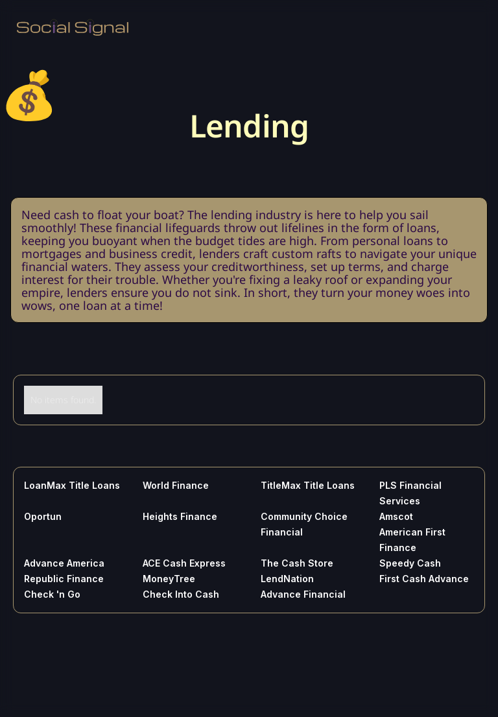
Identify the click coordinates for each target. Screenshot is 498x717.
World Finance (176, 485)
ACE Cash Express (184, 563)
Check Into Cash (181, 594)
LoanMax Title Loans (72, 485)
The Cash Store (297, 563)
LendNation (287, 578)
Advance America (64, 563)
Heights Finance (180, 516)
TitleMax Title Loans (308, 485)
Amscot (396, 516)
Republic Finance (64, 578)
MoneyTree (169, 578)
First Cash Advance (424, 578)
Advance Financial (303, 594)
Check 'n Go (52, 594)
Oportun (43, 516)
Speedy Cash (410, 563)
